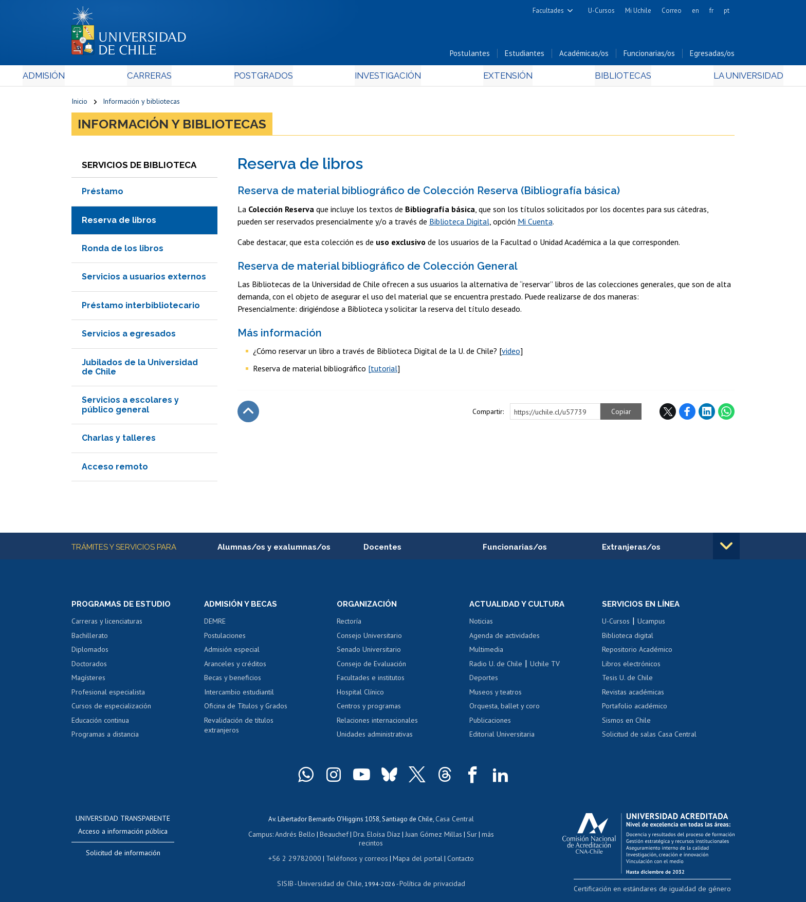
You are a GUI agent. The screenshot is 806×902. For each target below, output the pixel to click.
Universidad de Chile (331, 874)
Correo (672, 10)
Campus (253, 835)
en (695, 10)
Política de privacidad (428, 874)
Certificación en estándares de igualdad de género (662, 891)
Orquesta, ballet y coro (504, 709)
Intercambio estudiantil (239, 695)
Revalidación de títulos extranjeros (238, 728)
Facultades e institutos (371, 681)
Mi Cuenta (535, 223)
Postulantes (470, 56)
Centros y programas (369, 709)
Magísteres (88, 681)
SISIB (290, 874)
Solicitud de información (123, 855)
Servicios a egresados (129, 336)
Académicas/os (584, 56)
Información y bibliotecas (141, 104)
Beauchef (323, 835)
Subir (248, 414)
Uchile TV (545, 666)
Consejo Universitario (369, 638)
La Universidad (696, 77)
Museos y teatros (495, 695)
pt (726, 10)
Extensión (490, 77)
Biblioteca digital (627, 638)
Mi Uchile (638, 10)
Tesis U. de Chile (627, 681)
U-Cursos (601, 10)
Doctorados (89, 666)
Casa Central (454, 821)
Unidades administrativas (375, 737)
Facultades (548, 10)
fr (711, 10)
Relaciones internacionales (377, 723)
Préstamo (102, 194)
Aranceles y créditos (235, 666)
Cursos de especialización (111, 709)
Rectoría (349, 624)
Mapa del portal (412, 849)
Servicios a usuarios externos (144, 279)
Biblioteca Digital (459, 223)
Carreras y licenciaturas (106, 624)
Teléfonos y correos (355, 849)
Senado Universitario (369, 652)
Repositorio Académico (637, 652)
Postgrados (279, 77)
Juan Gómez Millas (418, 835)
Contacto (452, 849)
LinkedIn (706, 414)
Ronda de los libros (122, 251)
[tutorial (382, 371)
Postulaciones (225, 638)
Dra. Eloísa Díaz (364, 835)
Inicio (79, 104)
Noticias (481, 624)
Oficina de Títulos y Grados (245, 709)
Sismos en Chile (626, 723)
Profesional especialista (108, 695)
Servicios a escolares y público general (130, 407)
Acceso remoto (115, 469)
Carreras (182, 77)
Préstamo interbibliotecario (141, 308)
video (511, 353)
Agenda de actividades (504, 638)
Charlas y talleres (119, 440)
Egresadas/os (712, 56)
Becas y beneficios (232, 681)
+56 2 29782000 (299, 849)
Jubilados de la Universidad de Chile (140, 369)
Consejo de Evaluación (371, 666)
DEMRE (215, 624)
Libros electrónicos (631, 666)
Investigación (387, 77)
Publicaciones (490, 723)
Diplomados (89, 652)
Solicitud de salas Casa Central (649, 737)
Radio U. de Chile (495, 666)
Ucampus (651, 624)
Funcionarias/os (649, 56)
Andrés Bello (286, 835)
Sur (455, 835)
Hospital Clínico (360, 695)
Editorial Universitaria (502, 737)
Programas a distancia (105, 737)
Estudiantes (524, 56)
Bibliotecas (587, 77)
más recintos (482, 835)
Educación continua (100, 723)
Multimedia (486, 652)
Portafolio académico (634, 709)
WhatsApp (726, 414)
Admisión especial (232, 652)
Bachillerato (89, 638)
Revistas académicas (633, 695)
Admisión (94, 77)
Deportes (483, 681)
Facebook (687, 414)
